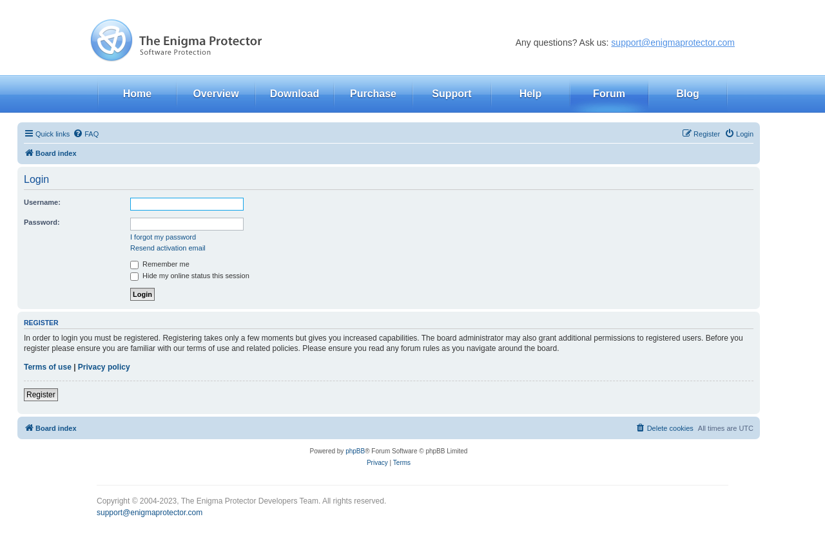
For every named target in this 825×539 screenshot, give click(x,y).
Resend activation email (168, 248)
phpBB (355, 451)
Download (294, 93)
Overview (215, 93)
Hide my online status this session (189, 275)
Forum (609, 93)
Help (530, 93)
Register (40, 394)
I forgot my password (163, 237)
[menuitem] (86, 134)
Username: (42, 202)
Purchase (373, 93)
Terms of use (48, 367)
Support (451, 93)
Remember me (159, 264)
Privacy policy (104, 367)
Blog (687, 93)
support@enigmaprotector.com (673, 42)
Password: (42, 222)
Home (137, 93)
